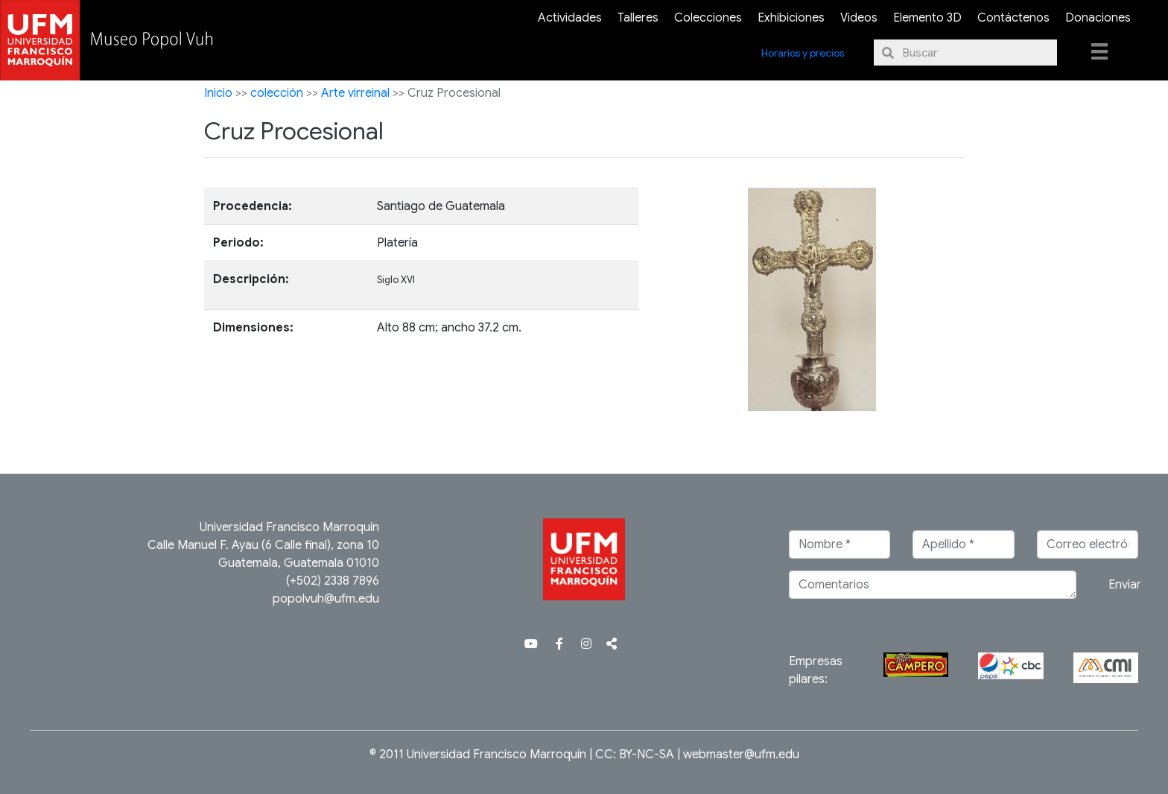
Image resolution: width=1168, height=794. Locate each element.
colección (276, 93)
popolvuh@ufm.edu (326, 598)
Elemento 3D (927, 17)
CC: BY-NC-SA (634, 754)
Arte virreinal (355, 93)
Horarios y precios (802, 53)
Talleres (638, 17)
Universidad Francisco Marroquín (289, 527)
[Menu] (1099, 50)
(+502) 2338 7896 (332, 581)
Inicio (218, 93)
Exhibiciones (791, 17)
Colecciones (708, 17)
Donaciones (1098, 17)
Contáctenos (1013, 17)
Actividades (570, 17)
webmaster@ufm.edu (741, 754)
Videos (858, 17)
